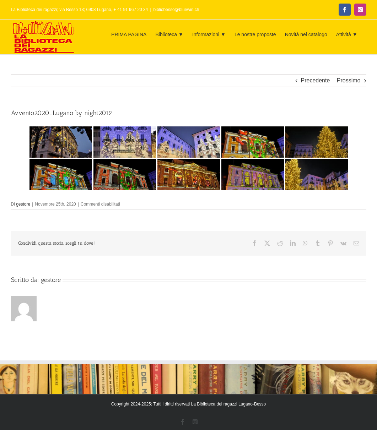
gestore (23, 204)
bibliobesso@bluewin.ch (176, 9)
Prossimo (349, 80)
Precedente (315, 80)
